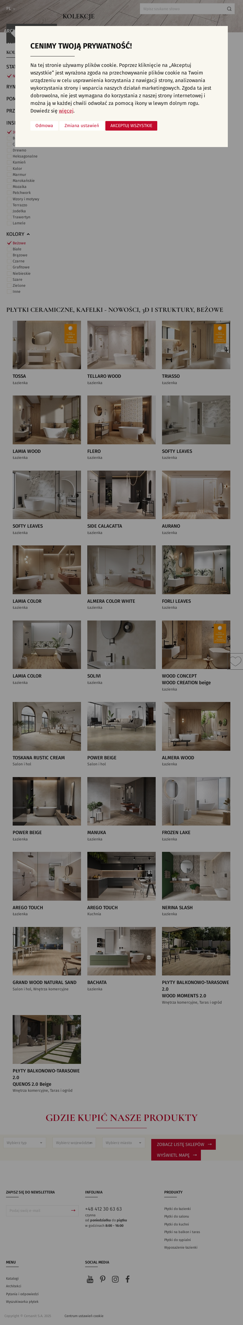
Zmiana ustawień (82, 126)
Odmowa (44, 126)
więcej (66, 110)
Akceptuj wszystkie (131, 126)
